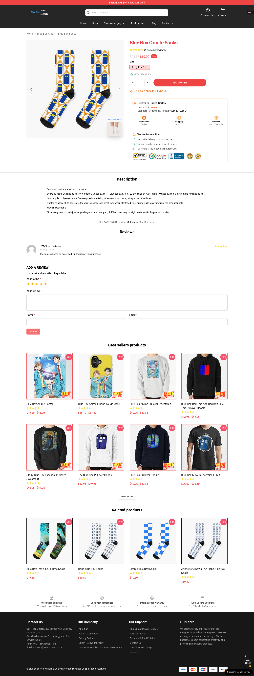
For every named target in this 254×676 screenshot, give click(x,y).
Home (29, 33)
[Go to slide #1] (67, 146)
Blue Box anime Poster (39, 404)
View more (127, 496)
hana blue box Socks (90, 569)
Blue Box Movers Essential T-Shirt (200, 475)
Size (132, 62)
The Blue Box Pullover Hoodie (95, 475)
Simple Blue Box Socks (143, 569)
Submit (33, 331)
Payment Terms (138, 633)
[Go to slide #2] (84, 146)
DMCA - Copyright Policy (91, 643)
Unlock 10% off (248, 661)
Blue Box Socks (67, 33)
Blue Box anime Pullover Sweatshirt (150, 404)
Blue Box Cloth (45, 33)
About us (83, 629)
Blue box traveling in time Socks (45, 569)
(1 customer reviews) (155, 50)
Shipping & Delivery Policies (144, 629)
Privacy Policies (87, 638)
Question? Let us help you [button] (238, 672)
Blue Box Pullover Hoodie (144, 475)
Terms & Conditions (89, 633)
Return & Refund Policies (142, 638)
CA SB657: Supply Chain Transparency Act (100, 647)
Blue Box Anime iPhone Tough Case (99, 404)
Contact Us (135, 643)
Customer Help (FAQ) (141, 647)
